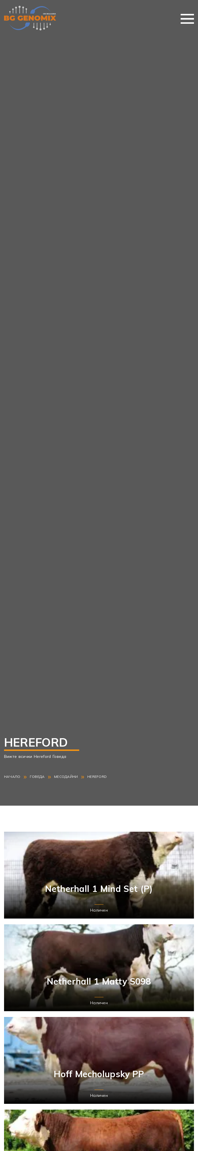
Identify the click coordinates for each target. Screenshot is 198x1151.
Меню (187, 19)
